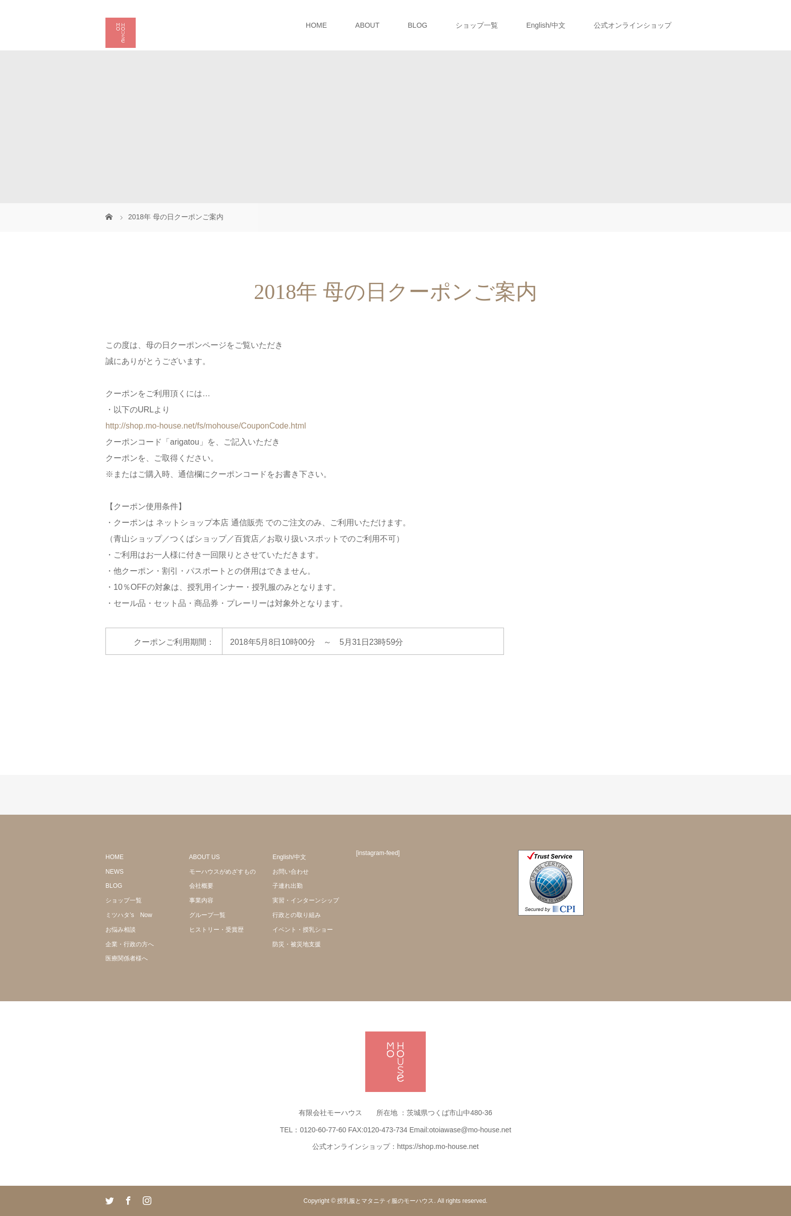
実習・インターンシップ (305, 900)
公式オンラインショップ (632, 25)
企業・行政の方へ (129, 944)
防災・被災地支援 (296, 944)
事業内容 (201, 900)
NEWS (114, 871)
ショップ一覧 (477, 25)
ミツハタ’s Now (128, 915)
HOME (316, 25)
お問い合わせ (290, 871)
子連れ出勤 (287, 885)
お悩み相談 (120, 929)
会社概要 (201, 885)
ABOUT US (204, 857)
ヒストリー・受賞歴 (216, 929)
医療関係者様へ (126, 958)
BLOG (417, 25)
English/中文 (546, 25)
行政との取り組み (296, 915)
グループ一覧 (207, 915)
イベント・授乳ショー (302, 929)
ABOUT (367, 25)
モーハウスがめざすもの (222, 871)
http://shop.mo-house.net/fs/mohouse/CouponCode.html (206, 425)
